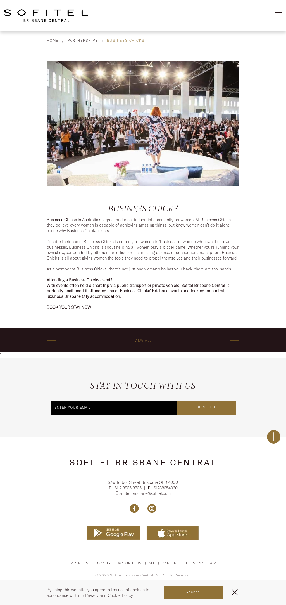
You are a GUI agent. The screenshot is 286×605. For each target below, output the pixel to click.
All (152, 563)
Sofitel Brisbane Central (143, 462)
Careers (170, 563)
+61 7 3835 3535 (127, 488)
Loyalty (103, 563)
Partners (79, 563)
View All (143, 340)
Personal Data (201, 563)
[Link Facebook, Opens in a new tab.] (134, 508)
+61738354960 (164, 488)
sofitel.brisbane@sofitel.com (145, 493)
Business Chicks (125, 40)
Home (52, 40)
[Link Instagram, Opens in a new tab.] (151, 508)
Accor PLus (130, 563)
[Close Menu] (234, 592)
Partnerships (83, 40)
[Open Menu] (278, 15)
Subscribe (206, 407)
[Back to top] (273, 437)
